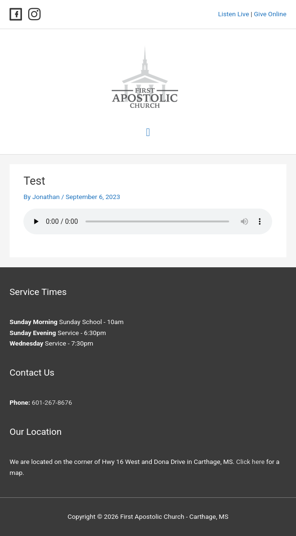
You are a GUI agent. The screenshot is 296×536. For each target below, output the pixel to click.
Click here (250, 461)
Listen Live (233, 14)
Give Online (270, 14)
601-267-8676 (52, 402)
